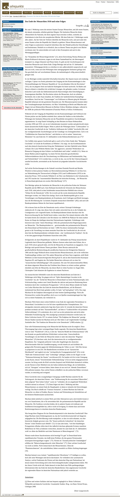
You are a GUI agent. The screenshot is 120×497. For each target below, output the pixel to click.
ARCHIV (80, 12)
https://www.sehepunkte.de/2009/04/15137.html (98, 71)
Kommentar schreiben (9, 24)
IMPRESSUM (69, 12)
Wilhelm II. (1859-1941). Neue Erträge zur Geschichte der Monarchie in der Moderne (104, 87)
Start (11, 16)
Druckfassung (8, 26)
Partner (103, 2)
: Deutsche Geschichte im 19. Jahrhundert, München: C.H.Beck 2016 (12, 45)
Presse (98, 2)
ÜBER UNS (28, 12)
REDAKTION (38, 12)
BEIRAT (47, 12)
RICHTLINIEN (58, 12)
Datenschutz (110, 2)
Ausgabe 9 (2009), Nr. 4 (19, 16)
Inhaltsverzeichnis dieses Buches (100, 41)
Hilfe (117, 2)
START (5, 12)
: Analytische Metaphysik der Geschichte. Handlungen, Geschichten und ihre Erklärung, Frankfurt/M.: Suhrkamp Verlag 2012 (12, 58)
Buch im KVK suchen (97, 31)
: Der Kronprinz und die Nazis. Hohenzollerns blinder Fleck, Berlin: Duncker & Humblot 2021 (12, 74)
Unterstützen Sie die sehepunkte (13, 107)
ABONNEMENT (16, 12)
